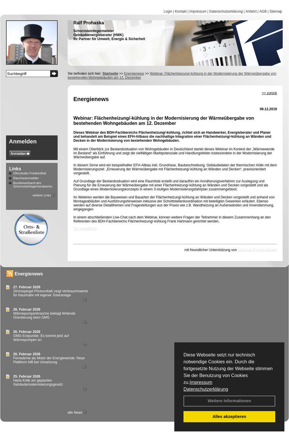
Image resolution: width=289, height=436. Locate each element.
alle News (76, 413)
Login (168, 11)
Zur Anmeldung (85, 229)
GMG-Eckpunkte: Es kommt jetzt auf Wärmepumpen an (41, 338)
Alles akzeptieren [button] (229, 416)
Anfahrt (251, 11)
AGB (263, 11)
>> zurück (269, 93)
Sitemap (276, 11)
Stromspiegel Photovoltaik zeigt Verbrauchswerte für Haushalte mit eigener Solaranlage (50, 293)
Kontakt (181, 11)
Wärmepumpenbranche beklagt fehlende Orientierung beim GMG (44, 315)
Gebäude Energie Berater (257, 250)
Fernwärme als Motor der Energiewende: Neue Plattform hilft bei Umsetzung (49, 360)
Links (15, 168)
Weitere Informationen (229, 400)
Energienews (29, 273)
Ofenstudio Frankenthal (29, 173)
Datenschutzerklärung (205, 389)
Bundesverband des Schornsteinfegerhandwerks (32, 184)
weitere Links (44, 195)
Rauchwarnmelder (26, 178)
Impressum (201, 382)
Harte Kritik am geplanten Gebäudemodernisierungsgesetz (38, 382)
